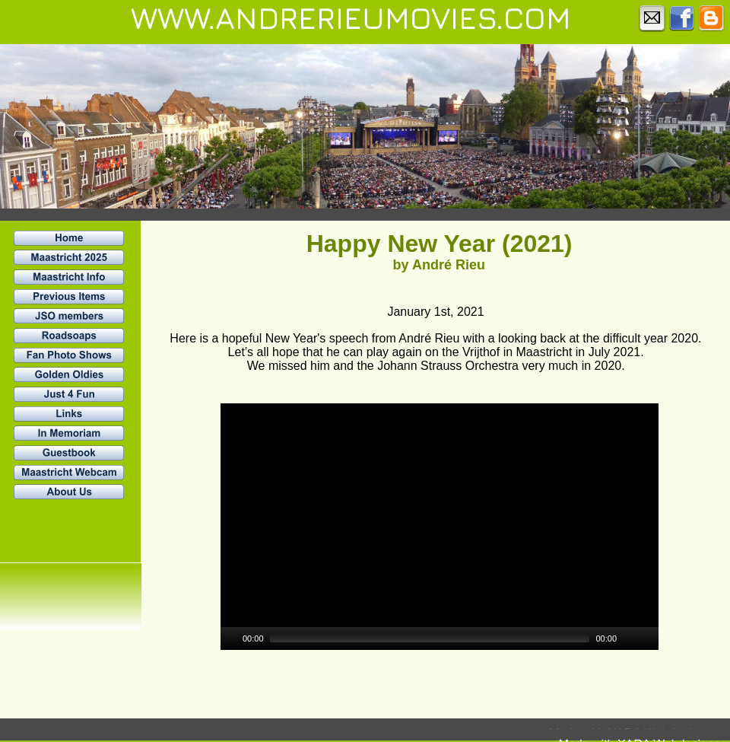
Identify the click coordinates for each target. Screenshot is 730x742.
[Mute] (629, 638)
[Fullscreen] (649, 638)
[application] (440, 526)
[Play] (230, 638)
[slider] (430, 638)
